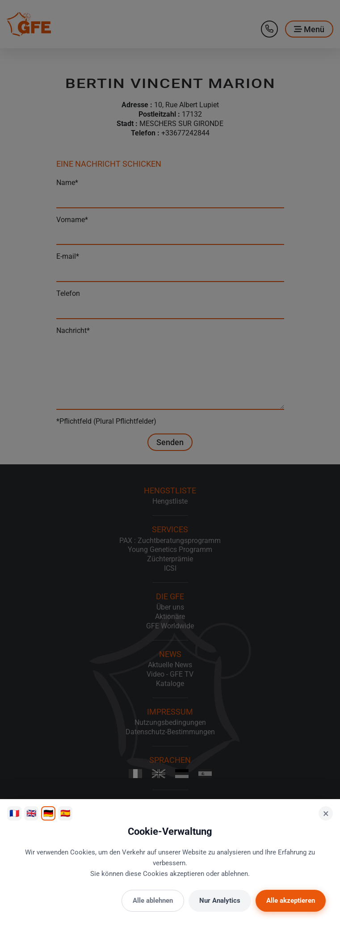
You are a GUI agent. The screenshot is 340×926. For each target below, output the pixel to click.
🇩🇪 (48, 813)
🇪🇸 (65, 813)
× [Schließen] (326, 813)
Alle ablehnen (153, 901)
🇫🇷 (14, 813)
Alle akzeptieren (290, 901)
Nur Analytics (219, 901)
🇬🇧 (31, 813)
